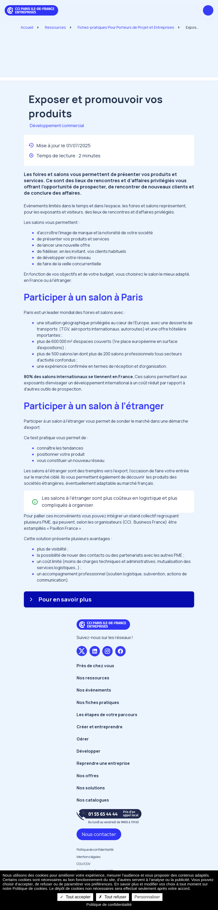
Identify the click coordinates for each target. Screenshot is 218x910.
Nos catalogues (93, 800)
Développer (88, 751)
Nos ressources (93, 678)
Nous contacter (99, 834)
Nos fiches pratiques (98, 702)
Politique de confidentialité (95, 849)
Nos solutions (91, 788)
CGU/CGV (83, 864)
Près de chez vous (95, 666)
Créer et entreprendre (99, 727)
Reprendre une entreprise (103, 763)
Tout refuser (112, 897)
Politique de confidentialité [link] (109, 904)
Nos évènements (94, 690)
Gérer (83, 739)
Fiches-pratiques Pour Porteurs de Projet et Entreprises (126, 27)
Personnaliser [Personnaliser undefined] (147, 897)
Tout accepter (75, 897)
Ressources (55, 27)
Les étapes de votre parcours (107, 714)
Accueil (27, 27)
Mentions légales (88, 857)
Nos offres (88, 776)
